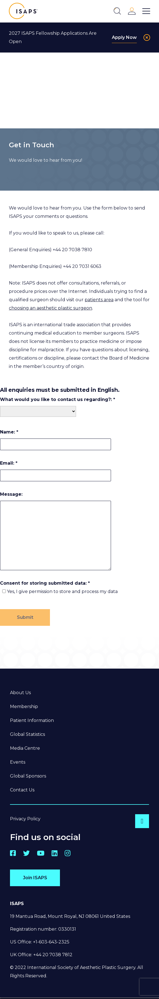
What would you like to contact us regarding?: (57, 399)
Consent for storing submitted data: (45, 583)
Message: (11, 494)
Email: (8, 463)
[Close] (146, 37)
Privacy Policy (25, 818)
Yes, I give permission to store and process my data (62, 591)
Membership (24, 706)
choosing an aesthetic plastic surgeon (50, 308)
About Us (20, 692)
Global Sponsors (28, 776)
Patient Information (32, 720)
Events (17, 762)
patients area (99, 299)
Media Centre (25, 748)
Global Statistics (27, 734)
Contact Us (22, 790)
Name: (9, 432)
